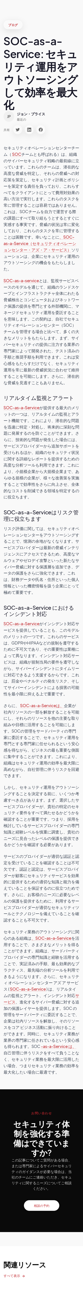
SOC (16, 154)
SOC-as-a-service (21, 280)
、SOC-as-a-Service (51, 938)
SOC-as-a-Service (21, 407)
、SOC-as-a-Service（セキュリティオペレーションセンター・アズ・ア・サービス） (40, 243)
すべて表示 (12, 1275)
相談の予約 (41, 1205)
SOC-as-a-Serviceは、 (42, 705)
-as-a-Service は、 (58, 1046)
